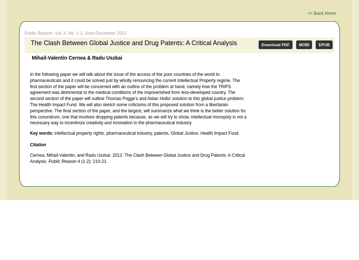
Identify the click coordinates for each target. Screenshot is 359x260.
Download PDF (275, 45)
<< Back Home (322, 13)
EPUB (324, 45)
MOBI (304, 45)
